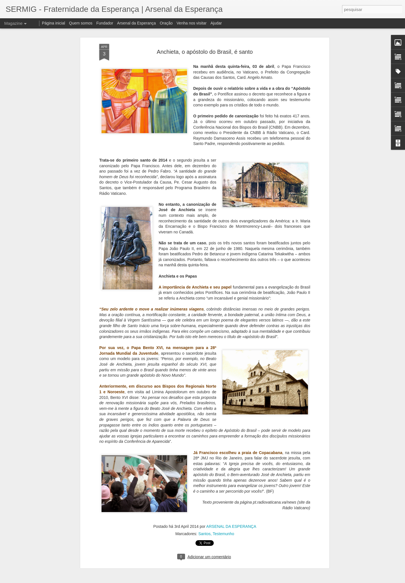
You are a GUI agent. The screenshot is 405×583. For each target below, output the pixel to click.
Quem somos (80, 23)
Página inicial (53, 23)
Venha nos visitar (192, 23)
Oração (166, 23)
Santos (204, 533)
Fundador (104, 23)
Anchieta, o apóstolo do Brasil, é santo (205, 52)
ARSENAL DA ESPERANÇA (231, 526)
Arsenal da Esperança (136, 23)
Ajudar (216, 23)
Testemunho (223, 533)
